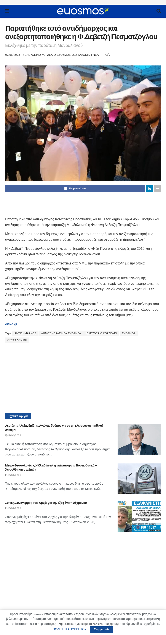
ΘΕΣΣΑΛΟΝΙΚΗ (82, 55)
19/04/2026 (13, 435)
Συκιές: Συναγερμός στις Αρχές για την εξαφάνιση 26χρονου (46, 502)
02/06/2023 (12, 55)
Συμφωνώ (101, 629)
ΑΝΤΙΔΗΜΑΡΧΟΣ (25, 333)
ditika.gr (11, 324)
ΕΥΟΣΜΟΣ (64, 55)
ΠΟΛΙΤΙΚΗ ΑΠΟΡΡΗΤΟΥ (69, 629)
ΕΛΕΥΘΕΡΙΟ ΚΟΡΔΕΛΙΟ (40, 55)
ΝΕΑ (96, 55)
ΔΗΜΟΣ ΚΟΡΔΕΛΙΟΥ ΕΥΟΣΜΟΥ (61, 333)
